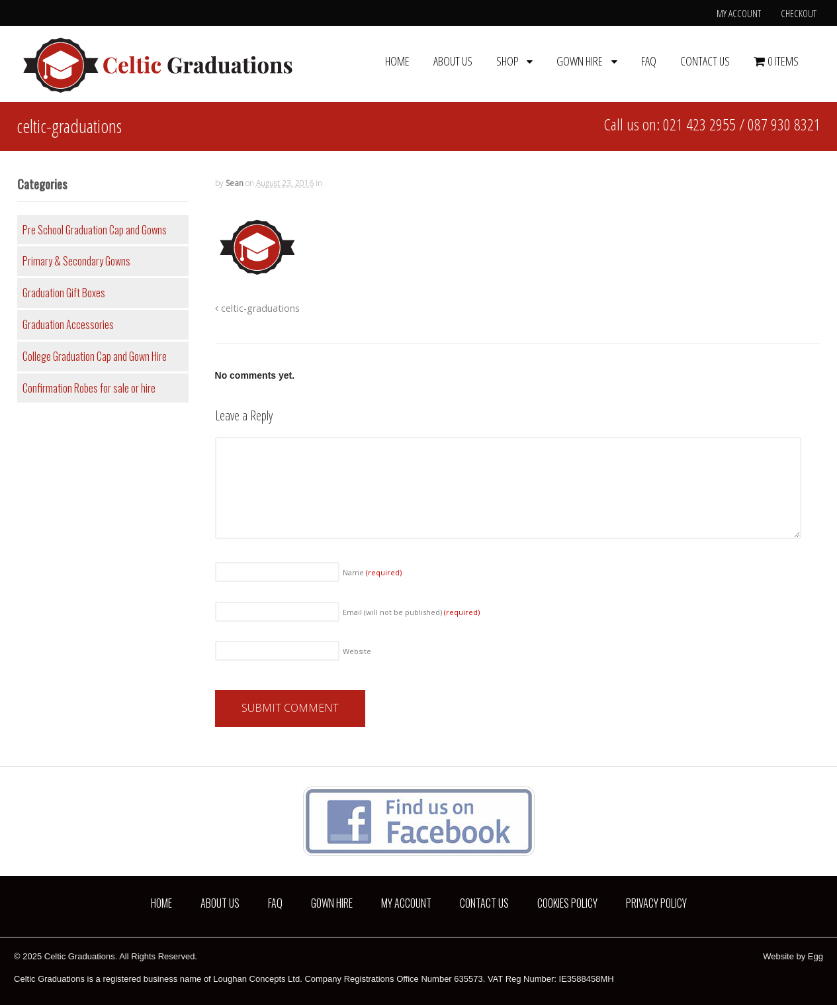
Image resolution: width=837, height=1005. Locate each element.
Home (397, 61)
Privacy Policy (656, 903)
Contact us (705, 61)
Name (372, 572)
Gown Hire (579, 61)
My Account (739, 13)
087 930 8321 (784, 124)
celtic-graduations (257, 308)
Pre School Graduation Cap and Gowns (94, 230)
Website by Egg (793, 956)
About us (452, 61)
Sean (234, 183)
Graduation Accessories (68, 324)
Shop (507, 61)
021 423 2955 (699, 124)
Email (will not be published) (411, 612)
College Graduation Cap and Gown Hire (94, 356)
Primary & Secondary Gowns (76, 261)
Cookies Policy (567, 903)
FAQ (648, 61)
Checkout (798, 13)
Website (357, 651)
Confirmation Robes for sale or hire (88, 388)
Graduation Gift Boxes (63, 293)
